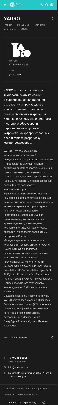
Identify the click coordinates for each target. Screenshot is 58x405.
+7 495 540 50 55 (18, 64)
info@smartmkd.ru (18, 367)
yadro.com (15, 74)
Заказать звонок (17, 361)
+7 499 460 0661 (17, 357)
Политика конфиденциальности (20, 394)
